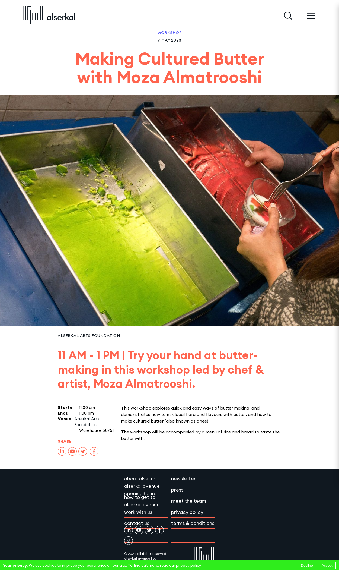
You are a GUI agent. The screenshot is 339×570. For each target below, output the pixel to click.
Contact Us (136, 523)
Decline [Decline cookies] (307, 565)
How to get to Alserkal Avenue (142, 501)
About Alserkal (140, 478)
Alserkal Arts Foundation (89, 335)
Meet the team (188, 501)
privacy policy (188, 565)
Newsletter (183, 478)
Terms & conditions (192, 523)
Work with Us (138, 512)
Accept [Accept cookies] (327, 565)
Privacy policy (187, 512)
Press (177, 490)
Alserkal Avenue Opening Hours (142, 489)
